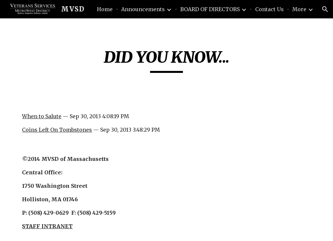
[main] (166, 60)
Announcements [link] (143, 9)
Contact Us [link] (269, 9)
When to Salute (41, 116)
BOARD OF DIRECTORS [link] (210, 9)
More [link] (299, 9)
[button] (325, 9)
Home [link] (105, 9)
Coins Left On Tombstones (57, 129)
